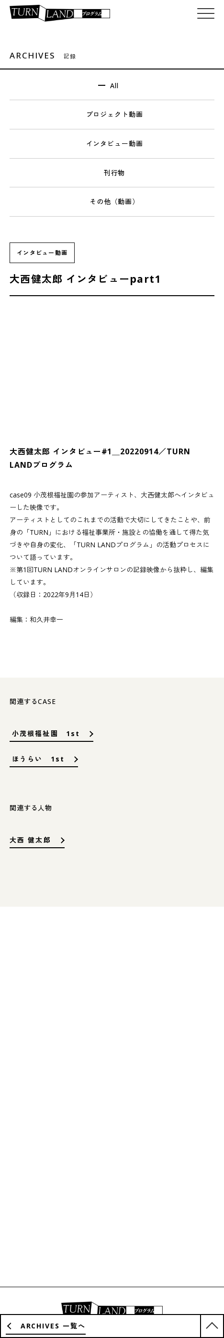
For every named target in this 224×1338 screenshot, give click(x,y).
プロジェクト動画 (114, 114)
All (114, 85)
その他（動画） (114, 201)
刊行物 (114, 172)
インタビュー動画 (114, 143)
